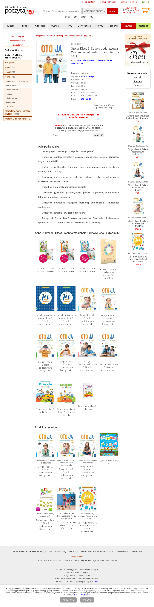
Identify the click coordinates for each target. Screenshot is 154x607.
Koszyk (43, 551)
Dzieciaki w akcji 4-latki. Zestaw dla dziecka (66, 412)
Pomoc (103, 551)
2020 (71, 560)
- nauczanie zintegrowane (17, 81)
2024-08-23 (86, 99)
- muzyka (10, 106)
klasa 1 (8, 67)
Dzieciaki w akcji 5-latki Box (87, 408)
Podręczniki (11, 50)
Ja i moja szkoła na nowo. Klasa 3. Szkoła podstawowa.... (87, 527)
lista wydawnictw (17, 41)
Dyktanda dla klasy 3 (108, 462)
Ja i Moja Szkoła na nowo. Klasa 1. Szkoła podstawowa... (45, 320)
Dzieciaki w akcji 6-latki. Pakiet (45, 411)
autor (83, 17)
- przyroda (10, 102)
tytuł (92, 17)
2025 (45, 560)
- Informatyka (11, 98)
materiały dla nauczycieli (16, 119)
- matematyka (12, 90)
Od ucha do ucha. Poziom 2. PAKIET (45, 270)
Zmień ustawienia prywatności (128, 551)
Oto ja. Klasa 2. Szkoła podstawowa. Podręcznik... (108, 320)
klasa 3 (8, 77)
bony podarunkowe (108, 2)
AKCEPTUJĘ (68, 600)
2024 (50, 560)
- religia (9, 94)
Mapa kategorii (80, 560)
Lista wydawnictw (96, 560)
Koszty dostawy (55, 551)
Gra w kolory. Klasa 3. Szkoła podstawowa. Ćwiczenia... (45, 524)
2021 (66, 560)
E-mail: (56, 135)
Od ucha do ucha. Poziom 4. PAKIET (88, 270)
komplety (9, 62)
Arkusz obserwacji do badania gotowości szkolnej (108, 274)
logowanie (144, 2)
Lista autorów (111, 560)
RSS (96, 581)
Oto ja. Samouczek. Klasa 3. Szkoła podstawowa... (87, 366)
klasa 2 (8, 72)
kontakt (124, 2)
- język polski (11, 85)
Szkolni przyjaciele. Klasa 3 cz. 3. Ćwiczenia (66, 525)
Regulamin (67, 551)
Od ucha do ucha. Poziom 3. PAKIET (66, 270)
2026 (39, 560)
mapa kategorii (17, 36)
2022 (60, 560)
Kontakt (111, 551)
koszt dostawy (88, 2)
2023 (55, 560)
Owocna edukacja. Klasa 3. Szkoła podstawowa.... (138, 117)
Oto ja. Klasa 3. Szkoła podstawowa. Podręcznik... (87, 319)
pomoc (133, 2)
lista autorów (17, 45)
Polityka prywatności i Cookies (86, 551)
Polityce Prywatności (81, 595)
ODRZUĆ (87, 600)
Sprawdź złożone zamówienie (138, 37)
